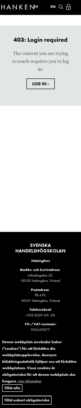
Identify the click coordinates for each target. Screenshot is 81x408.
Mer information (29, 384)
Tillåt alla (12, 391)
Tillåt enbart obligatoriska (26, 403)
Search (60, 6)
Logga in (68, 7)
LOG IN (40, 84)
